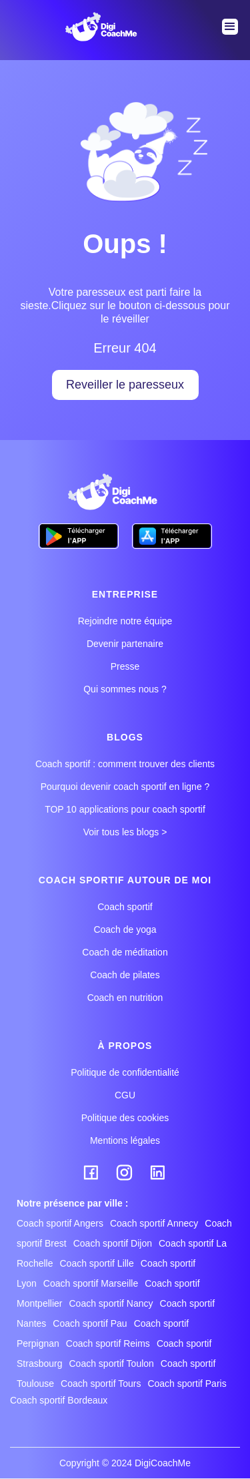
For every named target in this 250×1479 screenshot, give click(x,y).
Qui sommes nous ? (125, 689)
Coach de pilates (124, 975)
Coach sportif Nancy (111, 1303)
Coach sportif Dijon (112, 1243)
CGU (125, 1095)
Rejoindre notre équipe (125, 621)
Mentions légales (125, 1140)
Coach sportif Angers (60, 1223)
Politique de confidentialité (125, 1072)
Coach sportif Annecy (154, 1223)
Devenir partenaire (125, 643)
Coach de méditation (124, 952)
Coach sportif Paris (186, 1383)
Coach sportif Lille (96, 1263)
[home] (98, 27)
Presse (125, 666)
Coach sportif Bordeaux (58, 1400)
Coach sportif (124, 906)
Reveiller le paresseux (125, 384)
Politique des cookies (125, 1117)
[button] (230, 27)
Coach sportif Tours (101, 1383)
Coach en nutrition (125, 997)
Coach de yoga (124, 929)
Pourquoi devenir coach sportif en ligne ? (125, 786)
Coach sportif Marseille (90, 1283)
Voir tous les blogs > (125, 832)
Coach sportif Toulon (111, 1363)
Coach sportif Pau (90, 1323)
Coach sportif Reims (108, 1343)
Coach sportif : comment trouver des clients (125, 764)
